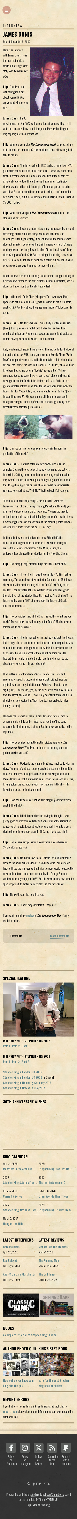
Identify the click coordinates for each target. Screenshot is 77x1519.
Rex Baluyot (10, 1260)
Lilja (33, 1484)
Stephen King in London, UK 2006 (22, 1072)
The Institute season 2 (52, 1182)
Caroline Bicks (11, 1247)
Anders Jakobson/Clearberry (47, 1494)
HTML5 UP (51, 1499)
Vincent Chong (41, 1505)
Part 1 (6, 1046)
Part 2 (16, 1046)
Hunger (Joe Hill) (13, 1224)
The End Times (47, 1274)
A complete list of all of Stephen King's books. (29, 1335)
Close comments (59, 936)
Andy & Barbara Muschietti (18, 1274)
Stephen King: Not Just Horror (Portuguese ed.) (31, 1210)
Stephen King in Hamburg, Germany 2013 (27, 1083)
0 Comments (15, 936)
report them (10, 1411)
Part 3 (25, 1046)
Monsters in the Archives (17, 1169)
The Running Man (49, 1260)
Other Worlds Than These (53, 1196)
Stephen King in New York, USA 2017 (24, 1088)
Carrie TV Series (12, 1196)
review (30, 915)
